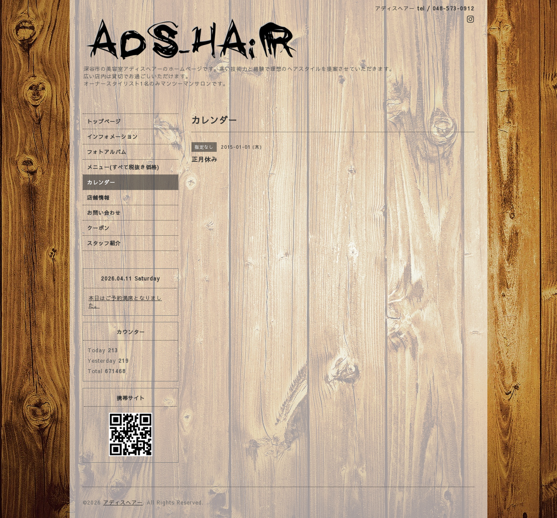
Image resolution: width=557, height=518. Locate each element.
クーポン (98, 227)
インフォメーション (112, 136)
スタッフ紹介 (104, 243)
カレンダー (101, 182)
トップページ (104, 121)
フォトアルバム (107, 151)
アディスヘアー (123, 502)
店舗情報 (98, 197)
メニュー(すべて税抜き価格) (123, 167)
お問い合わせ (104, 212)
